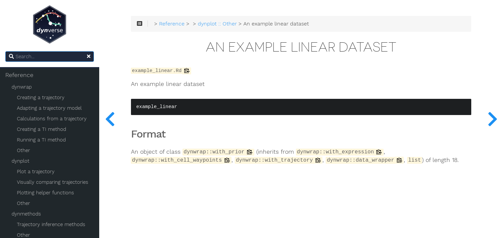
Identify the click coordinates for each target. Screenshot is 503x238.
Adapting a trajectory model (49, 108)
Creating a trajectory (40, 97)
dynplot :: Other (217, 24)
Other (23, 150)
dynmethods (26, 214)
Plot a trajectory (36, 172)
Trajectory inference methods (51, 224)
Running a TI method (41, 140)
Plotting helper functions (45, 193)
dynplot (20, 161)
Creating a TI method (41, 129)
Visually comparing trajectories (52, 182)
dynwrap (22, 87)
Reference (19, 75)
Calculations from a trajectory (52, 119)
